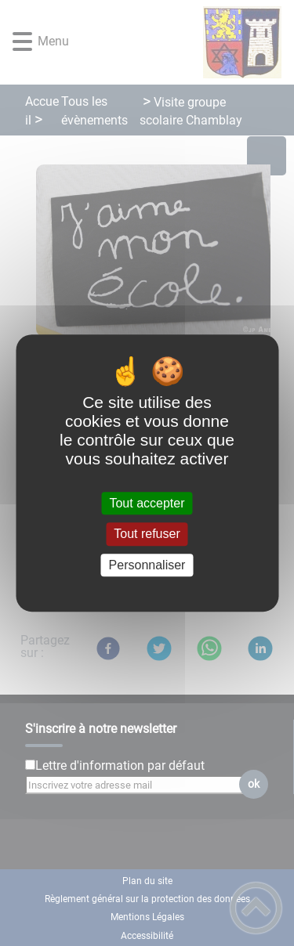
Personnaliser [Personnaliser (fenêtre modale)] (147, 565)
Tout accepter (146, 503)
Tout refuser (147, 534)
